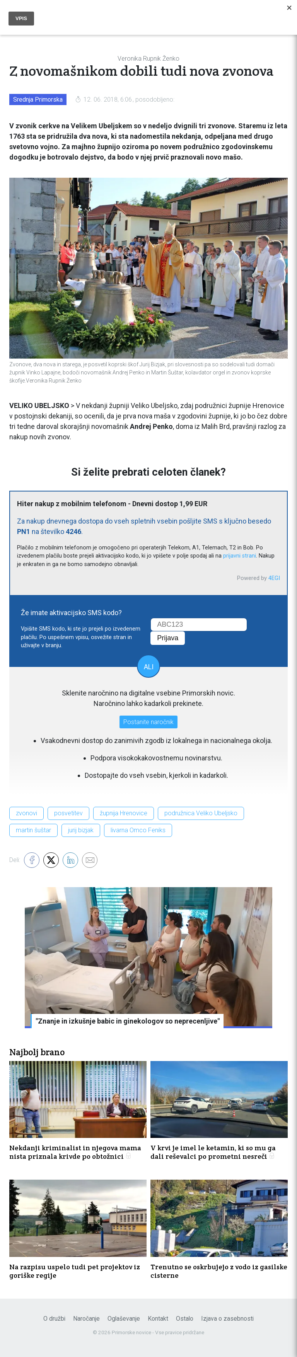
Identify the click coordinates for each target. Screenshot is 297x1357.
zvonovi (26, 813)
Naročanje (86, 1318)
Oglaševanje (124, 1318)
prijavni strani (239, 556)
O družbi (54, 1318)
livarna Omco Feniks (138, 830)
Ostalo (184, 1318)
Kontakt (158, 1318)
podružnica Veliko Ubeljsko (200, 813)
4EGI (274, 578)
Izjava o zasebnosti (227, 1318)
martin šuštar (33, 830)
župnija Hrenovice (123, 813)
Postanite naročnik (148, 722)
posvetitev (68, 813)
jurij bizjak (81, 830)
